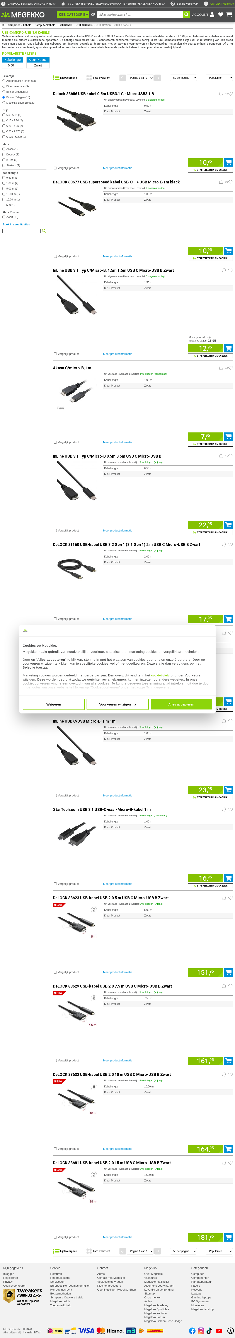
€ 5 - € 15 (13, 115)
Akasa (11, 149)
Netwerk (196, 1289)
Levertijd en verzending (159, 1289)
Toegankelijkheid (60, 1305)
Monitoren (197, 1305)
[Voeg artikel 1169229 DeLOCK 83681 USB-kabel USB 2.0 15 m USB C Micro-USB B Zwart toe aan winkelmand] (205, 1237)
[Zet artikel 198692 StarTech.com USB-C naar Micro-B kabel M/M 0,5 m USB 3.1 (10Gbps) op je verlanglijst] (230, 633)
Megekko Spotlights (156, 1309)
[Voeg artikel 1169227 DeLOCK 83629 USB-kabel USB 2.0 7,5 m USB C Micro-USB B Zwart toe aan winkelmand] (205, 1061)
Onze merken (152, 1297)
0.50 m (12, 177)
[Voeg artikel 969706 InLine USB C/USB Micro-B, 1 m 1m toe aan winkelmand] (205, 790)
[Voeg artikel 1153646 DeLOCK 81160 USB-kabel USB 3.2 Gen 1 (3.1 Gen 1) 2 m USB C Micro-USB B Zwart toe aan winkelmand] (205, 619)
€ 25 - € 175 (15, 131)
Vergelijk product (68, 168)
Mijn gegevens (13, 1268)
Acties (148, 1301)
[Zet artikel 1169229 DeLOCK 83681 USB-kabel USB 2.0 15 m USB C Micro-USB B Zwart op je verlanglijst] (230, 1163)
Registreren (10, 1277)
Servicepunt (57, 1281)
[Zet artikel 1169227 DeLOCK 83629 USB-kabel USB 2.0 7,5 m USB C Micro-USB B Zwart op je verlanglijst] (230, 986)
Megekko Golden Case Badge (163, 1321)
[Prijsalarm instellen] (221, 93)
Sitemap (149, 1293)
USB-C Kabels (84, 25)
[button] (73, 14)
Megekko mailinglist (156, 1281)
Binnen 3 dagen (17, 91)
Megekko (150, 1268)
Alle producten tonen (21, 80)
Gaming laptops (201, 1297)
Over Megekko (153, 1273)
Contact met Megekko (111, 1277)
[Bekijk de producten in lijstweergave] (68, 78)
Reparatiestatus (60, 1277)
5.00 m (12, 188)
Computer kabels (45, 25)
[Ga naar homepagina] (27, 14)
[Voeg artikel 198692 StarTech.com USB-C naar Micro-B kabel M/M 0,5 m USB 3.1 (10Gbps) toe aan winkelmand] (228, 701)
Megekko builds (60, 1301)
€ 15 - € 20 (14, 120)
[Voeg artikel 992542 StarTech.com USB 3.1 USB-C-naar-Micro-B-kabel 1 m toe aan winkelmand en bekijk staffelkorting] (210, 885)
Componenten (200, 1277)
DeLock (12, 154)
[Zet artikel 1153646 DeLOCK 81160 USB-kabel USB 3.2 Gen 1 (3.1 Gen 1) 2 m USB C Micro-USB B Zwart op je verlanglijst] (230, 544)
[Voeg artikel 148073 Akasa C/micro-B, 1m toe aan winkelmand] (205, 436)
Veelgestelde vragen (110, 1281)
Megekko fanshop (202, 1309)
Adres (101, 1273)
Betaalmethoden (60, 1293)
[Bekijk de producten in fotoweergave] (101, 78)
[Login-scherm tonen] (204, 14)
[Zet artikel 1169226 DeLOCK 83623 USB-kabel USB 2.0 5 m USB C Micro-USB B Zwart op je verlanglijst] (230, 898)
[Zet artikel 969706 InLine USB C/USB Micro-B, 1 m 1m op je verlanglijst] (230, 721)
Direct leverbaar (17, 86)
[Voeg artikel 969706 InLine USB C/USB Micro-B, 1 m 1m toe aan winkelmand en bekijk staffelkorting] (210, 797)
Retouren (56, 1273)
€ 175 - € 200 (16, 136)
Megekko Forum (154, 1317)
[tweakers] (184, 4)
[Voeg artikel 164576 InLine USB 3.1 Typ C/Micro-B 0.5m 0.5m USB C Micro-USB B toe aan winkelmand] (205, 525)
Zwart (12, 217)
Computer (14, 25)
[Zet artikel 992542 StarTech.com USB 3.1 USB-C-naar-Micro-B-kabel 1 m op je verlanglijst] (230, 809)
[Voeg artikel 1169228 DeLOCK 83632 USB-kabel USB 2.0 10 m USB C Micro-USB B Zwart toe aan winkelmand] (205, 1149)
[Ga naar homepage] (3, 25)
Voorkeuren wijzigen (117, 704)
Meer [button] (9, 205)
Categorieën (199, 1268)
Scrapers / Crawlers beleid (66, 1297)
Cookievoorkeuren (14, 1285)
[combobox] (140, 14)
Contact (102, 1268)
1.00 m (12, 183)
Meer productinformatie (117, 168)
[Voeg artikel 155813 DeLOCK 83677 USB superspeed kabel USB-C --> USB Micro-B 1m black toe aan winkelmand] (205, 251)
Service (55, 1268)
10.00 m (13, 194)
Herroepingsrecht (61, 1289)
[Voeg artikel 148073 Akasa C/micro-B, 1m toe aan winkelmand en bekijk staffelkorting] (210, 444)
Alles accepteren (181, 704)
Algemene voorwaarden (159, 1285)
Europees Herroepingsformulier (70, 1285)
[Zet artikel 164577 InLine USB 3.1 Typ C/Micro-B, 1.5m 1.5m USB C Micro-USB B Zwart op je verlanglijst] (230, 270)
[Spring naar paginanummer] (140, 78)
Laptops (196, 1293)
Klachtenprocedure (109, 1285)
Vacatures (150, 1277)
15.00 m (13, 199)
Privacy (8, 1281)
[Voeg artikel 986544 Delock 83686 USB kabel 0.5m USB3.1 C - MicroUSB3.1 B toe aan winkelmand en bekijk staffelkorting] (210, 170)
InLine (11, 160)
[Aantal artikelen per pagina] (183, 78)
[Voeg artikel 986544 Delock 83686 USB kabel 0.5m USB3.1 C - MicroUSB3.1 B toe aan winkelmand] (205, 162)
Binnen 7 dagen (18, 97)
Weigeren (53, 704)
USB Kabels (66, 25)
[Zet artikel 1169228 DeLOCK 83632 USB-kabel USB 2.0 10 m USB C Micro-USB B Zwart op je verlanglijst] (230, 1074)
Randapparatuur (201, 1281)
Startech (13, 165)
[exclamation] (219, 4)
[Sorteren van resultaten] (219, 78)
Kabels (27, 25)
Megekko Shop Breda (20, 102)
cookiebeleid (160, 675)
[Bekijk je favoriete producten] (220, 14)
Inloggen (8, 1273)
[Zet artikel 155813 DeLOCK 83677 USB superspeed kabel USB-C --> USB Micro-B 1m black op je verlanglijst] (230, 182)
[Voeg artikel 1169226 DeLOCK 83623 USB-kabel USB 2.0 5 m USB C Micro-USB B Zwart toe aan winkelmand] (205, 972)
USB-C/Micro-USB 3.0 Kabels (113, 25)
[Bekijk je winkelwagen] (229, 14)
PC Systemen (199, 1301)
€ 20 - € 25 (14, 125)
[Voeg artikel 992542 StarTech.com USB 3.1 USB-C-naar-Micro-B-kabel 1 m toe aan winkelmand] (205, 878)
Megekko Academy (156, 1305)
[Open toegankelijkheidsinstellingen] (230, 1331)
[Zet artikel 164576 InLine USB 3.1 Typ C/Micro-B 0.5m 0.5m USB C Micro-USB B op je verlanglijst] (230, 456)
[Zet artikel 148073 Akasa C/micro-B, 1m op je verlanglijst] (230, 368)
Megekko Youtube (155, 1313)
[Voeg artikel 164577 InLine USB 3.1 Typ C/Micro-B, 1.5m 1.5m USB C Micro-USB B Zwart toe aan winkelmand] (205, 348)
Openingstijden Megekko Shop (116, 1289)
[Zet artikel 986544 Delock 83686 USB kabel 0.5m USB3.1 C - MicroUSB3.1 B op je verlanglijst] (230, 94)
